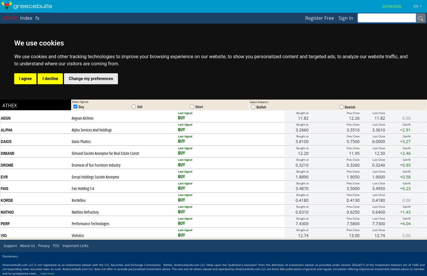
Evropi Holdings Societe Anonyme (95, 177)
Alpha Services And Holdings (92, 130)
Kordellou (79, 200)
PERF (5, 223)
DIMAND (8, 153)
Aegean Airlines (83, 118)
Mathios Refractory (85, 212)
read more (47, 273)
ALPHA (7, 130)
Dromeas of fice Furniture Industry (96, 165)
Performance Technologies (90, 223)
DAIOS (6, 141)
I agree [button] (25, 78)
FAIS (5, 188)
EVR (4, 177)
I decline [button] (50, 78)
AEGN (6, 118)
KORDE (7, 200)
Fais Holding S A (83, 188)
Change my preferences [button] (91, 78)
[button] (420, 6)
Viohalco (78, 235)
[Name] (421, 18)
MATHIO (7, 212)
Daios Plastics (81, 141)
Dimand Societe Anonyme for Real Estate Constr (105, 153)
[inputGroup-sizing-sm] (387, 17)
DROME (7, 165)
